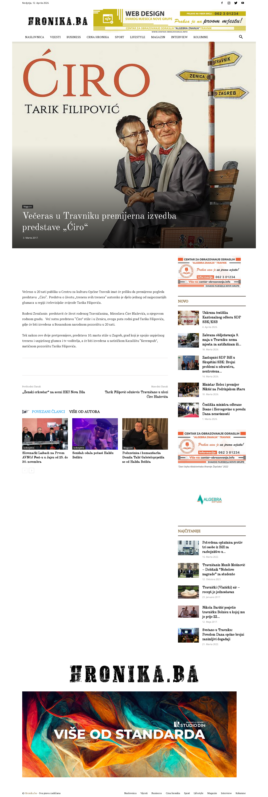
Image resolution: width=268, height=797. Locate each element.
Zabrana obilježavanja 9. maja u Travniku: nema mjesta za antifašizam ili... (221, 340)
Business (74, 37)
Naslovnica (34, 37)
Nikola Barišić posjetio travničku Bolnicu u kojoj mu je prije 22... (223, 612)
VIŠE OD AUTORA (84, 411)
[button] (241, 37)
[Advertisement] (98, 276)
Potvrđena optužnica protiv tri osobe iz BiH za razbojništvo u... (222, 547)
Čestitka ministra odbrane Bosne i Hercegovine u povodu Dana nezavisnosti (224, 409)
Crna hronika (98, 37)
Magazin (158, 37)
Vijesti (55, 37)
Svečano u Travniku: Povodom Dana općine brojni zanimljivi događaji (223, 635)
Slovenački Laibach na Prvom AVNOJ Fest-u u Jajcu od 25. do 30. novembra (45, 458)
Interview (179, 37)
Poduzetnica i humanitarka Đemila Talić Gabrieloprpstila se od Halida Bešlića (143, 458)
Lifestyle (137, 37)
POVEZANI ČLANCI (48, 411)
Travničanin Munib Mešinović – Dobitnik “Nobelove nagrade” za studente (223, 570)
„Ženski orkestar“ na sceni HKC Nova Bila (53, 392)
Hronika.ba (31, 793)
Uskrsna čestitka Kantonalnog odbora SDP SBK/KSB (221, 317)
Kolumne (200, 37)
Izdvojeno (28, 447)
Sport (119, 37)
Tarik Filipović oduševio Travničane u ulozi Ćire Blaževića (136, 395)
